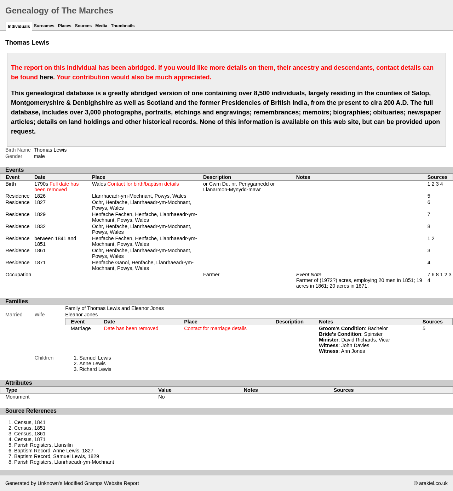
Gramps (94, 483)
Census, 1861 (30, 433)
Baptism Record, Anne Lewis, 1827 (53, 450)
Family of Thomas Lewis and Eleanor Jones (114, 308)
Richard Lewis (95, 369)
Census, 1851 (30, 428)
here (46, 77)
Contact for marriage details (215, 328)
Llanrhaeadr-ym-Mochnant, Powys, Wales (139, 196)
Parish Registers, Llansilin (43, 445)
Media (101, 25)
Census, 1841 (30, 422)
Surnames (44, 25)
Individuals (19, 26)
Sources (83, 25)
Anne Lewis (92, 363)
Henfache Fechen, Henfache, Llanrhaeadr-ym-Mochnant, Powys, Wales (144, 217)
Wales (135, 184)
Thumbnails (122, 25)
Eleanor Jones (81, 314)
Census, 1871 (30, 439)
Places (64, 25)
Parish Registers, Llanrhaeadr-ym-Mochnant (64, 462)
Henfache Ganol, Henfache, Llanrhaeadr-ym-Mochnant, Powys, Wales (143, 265)
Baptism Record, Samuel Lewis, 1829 (56, 456)
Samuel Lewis (95, 358)
